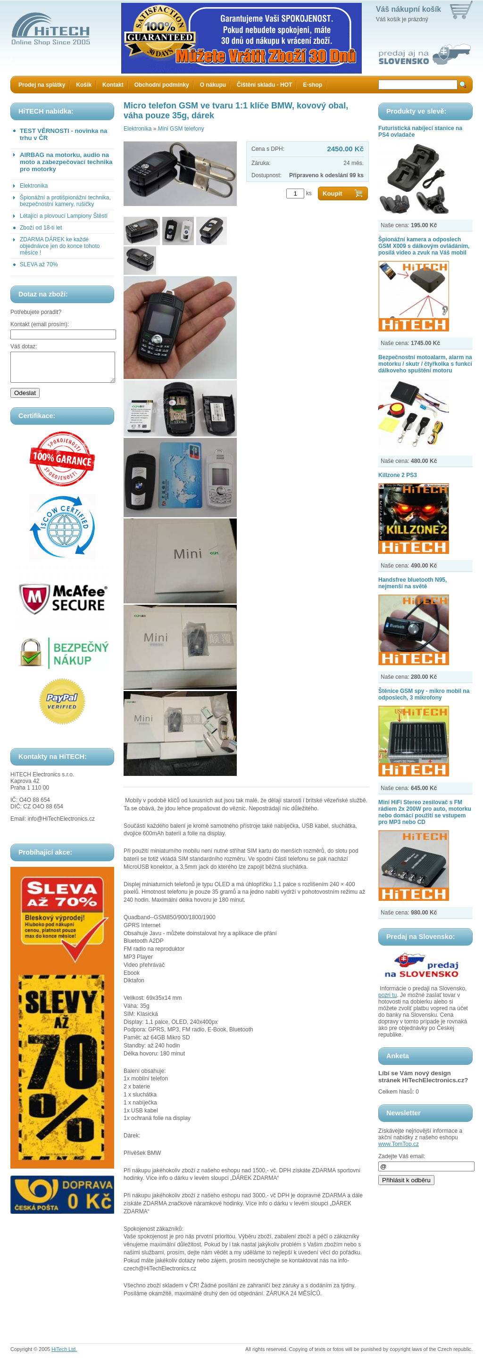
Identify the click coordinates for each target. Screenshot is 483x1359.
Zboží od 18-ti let (41, 227)
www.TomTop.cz (398, 1144)
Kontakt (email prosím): (39, 324)
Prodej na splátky (41, 85)
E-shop (312, 85)
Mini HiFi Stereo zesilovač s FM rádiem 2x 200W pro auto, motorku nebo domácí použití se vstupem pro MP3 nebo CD (424, 812)
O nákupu (213, 85)
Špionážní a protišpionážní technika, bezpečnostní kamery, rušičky (65, 200)
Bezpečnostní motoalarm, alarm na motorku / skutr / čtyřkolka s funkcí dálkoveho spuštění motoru (425, 364)
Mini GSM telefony (181, 128)
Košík (84, 85)
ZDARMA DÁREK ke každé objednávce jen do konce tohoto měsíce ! (60, 246)
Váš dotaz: (23, 346)
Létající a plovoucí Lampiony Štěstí (64, 216)
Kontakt (113, 85)
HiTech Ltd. (64, 1349)
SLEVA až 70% (39, 264)
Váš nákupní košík (408, 9)
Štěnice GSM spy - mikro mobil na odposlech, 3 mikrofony (423, 694)
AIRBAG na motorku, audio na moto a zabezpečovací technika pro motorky (66, 162)
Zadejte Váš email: (401, 1156)
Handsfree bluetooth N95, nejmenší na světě (412, 583)
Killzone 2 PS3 (397, 475)
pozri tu (387, 995)
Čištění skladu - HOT (264, 85)
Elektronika (34, 185)
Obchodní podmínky (161, 85)
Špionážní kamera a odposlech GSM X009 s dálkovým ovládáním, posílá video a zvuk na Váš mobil (423, 246)
